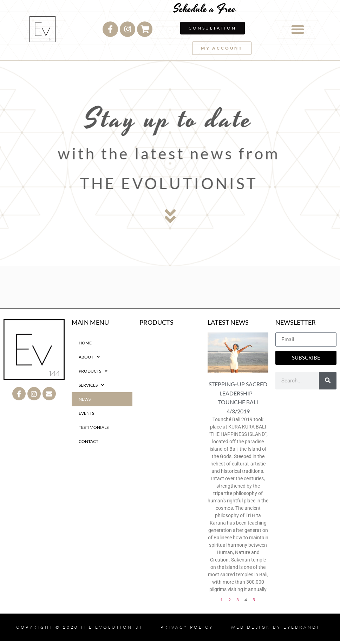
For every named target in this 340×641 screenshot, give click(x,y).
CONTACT (88, 441)
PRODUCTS (93, 371)
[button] (297, 29)
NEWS (85, 399)
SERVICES (91, 385)
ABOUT (89, 357)
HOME (85, 342)
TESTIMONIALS (94, 427)
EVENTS (86, 413)
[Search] (327, 380)
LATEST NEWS (228, 322)
